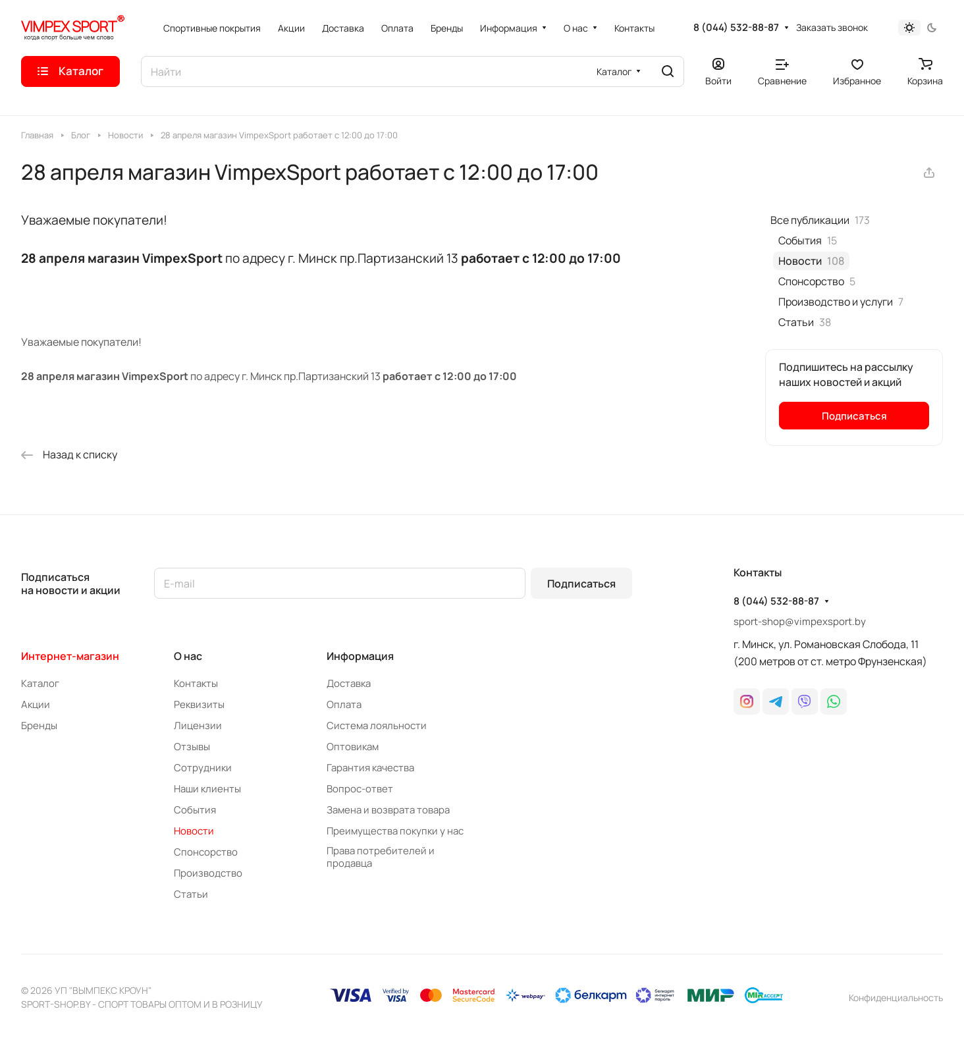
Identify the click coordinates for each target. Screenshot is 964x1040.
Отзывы (192, 746)
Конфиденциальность (896, 997)
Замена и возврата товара (388, 810)
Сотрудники (203, 768)
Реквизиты (199, 704)
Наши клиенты (207, 789)
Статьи (191, 894)
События (195, 810)
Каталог (40, 683)
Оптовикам (353, 746)
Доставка (349, 683)
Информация (360, 656)
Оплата (344, 704)
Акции (35, 704)
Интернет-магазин (70, 656)
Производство (208, 873)
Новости (194, 831)
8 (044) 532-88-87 (736, 28)
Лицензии (198, 725)
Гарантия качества (370, 768)
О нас (188, 656)
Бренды (39, 725)
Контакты (196, 683)
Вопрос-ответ (360, 789)
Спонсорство (206, 852)
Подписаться (581, 583)
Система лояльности (377, 725)
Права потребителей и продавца (381, 857)
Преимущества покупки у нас (395, 831)
